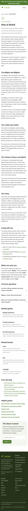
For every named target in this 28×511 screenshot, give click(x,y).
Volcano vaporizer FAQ (7, 411)
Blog (16, 487)
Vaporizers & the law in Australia (10, 417)
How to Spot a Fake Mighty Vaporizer (14, 391)
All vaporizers (18, 471)
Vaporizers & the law (20, 485)
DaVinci (3, 490)
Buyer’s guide (18, 480)
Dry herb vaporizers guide (8, 414)
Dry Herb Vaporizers (20, 457)
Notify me (7, 441)
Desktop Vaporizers (20, 462)
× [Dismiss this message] (26, 2)
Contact (17, 490)
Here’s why (19, 1)
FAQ (16, 483)
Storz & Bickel (4, 480)
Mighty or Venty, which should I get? (11, 295)
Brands (6, 14)
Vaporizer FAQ (5, 409)
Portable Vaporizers (20, 460)
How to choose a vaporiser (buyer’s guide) (13, 403)
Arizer (2, 485)
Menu (24, 7)
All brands (3, 495)
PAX (2, 483)
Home (2, 14)
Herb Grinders (18, 469)
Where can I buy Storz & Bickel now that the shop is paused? (13, 301)
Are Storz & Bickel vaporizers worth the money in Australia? (12, 289)
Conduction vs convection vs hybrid (11, 406)
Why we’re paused (5, 472)
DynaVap (3, 487)
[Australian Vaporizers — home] (6, 7)
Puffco (3, 492)
